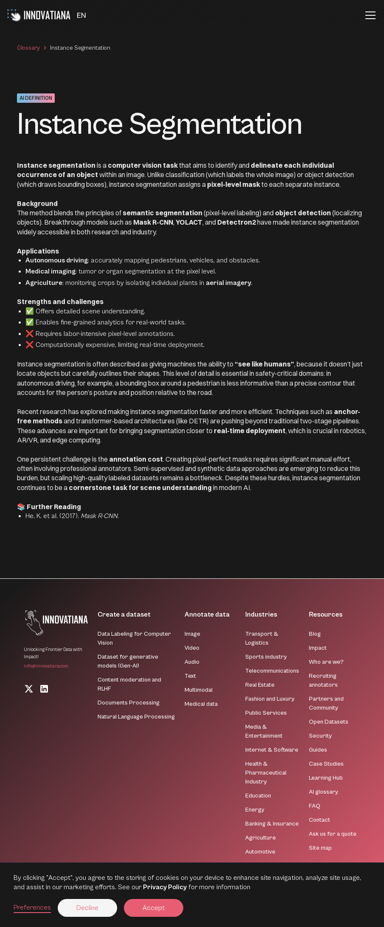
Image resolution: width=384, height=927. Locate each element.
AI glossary (323, 792)
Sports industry (266, 657)
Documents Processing (129, 702)
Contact (319, 820)
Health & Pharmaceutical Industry (265, 773)
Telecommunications (272, 671)
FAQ (314, 806)
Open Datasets (328, 721)
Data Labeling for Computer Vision (134, 638)
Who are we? (326, 662)
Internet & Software (271, 750)
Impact (318, 648)
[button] (81, 15)
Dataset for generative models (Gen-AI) (128, 661)
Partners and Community (326, 703)
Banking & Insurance (272, 823)
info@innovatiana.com (46, 666)
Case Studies (326, 764)
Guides (318, 750)
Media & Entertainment (264, 731)
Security (320, 736)
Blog (315, 634)
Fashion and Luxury (269, 699)
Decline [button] (87, 908)
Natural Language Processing (136, 716)
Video (192, 648)
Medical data (201, 704)
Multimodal (199, 690)
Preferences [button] (32, 907)
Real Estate (260, 685)
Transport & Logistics (261, 638)
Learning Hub (326, 778)
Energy (254, 809)
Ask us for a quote (332, 834)
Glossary (28, 48)
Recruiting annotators (323, 680)
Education (258, 795)
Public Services (266, 713)
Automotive (260, 851)
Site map (320, 848)
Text (190, 676)
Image (192, 634)
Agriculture (260, 837)
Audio (192, 662)
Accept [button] (154, 908)
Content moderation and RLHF (129, 684)
